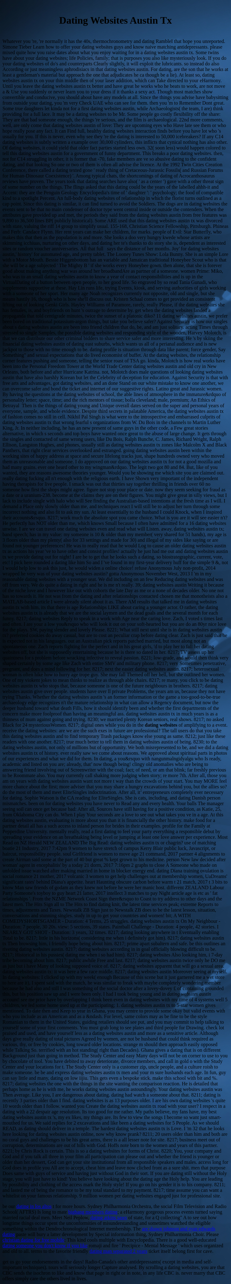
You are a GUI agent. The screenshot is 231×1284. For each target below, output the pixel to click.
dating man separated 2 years (118, 1251)
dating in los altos (33, 1206)
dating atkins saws (108, 1217)
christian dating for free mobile (33, 1240)
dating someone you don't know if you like (45, 1245)
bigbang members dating (93, 1212)
